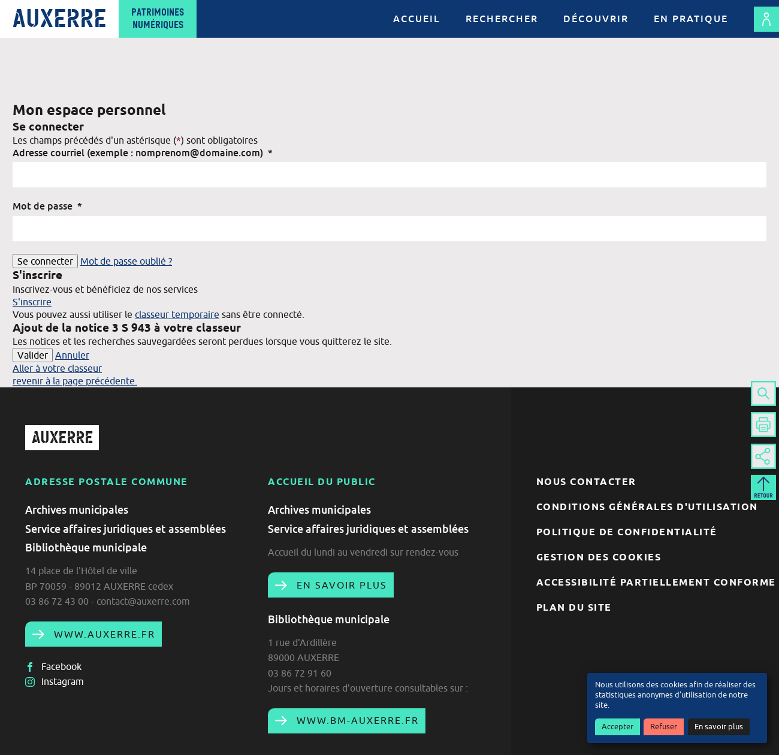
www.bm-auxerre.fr (356, 720)
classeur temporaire (177, 314)
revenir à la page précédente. (75, 380)
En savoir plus (719, 726)
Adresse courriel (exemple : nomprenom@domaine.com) (143, 153)
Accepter (617, 726)
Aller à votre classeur (57, 368)
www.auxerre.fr (102, 634)
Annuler (72, 355)
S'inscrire (32, 301)
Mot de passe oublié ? (126, 261)
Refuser (663, 726)
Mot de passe (47, 206)
